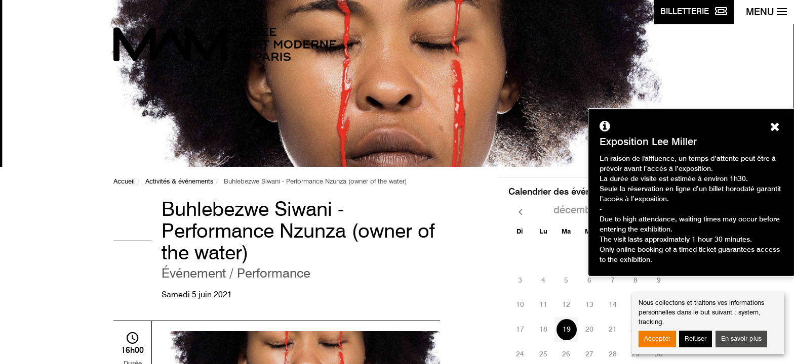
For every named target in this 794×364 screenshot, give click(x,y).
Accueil (124, 181)
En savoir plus (741, 339)
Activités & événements (179, 181)
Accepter (657, 339)
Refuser (695, 339)
